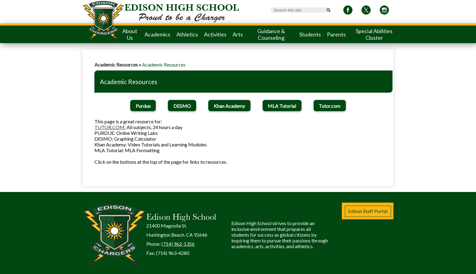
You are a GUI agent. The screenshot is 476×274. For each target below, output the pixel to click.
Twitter (366, 11)
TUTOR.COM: (110, 127)
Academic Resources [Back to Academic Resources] (116, 64)
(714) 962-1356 (178, 244)
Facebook (347, 11)
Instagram (384, 11)
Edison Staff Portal (367, 211)
